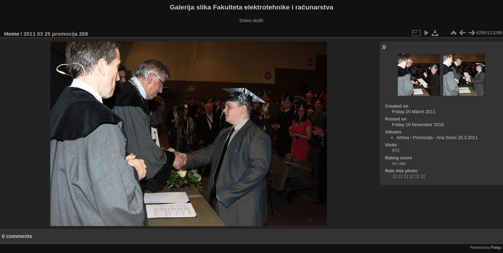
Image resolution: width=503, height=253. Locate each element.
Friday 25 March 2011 (413, 111)
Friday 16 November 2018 (418, 124)
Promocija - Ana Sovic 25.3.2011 (445, 137)
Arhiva (402, 137)
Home (11, 34)
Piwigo (496, 247)
